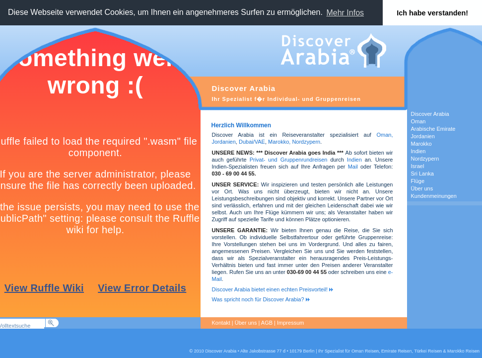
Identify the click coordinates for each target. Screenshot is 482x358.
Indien (354, 160)
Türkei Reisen (428, 351)
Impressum (290, 323)
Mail (354, 167)
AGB (267, 323)
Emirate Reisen (396, 351)
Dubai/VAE (252, 142)
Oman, (384, 135)
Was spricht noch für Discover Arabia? (261, 299)
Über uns (246, 323)
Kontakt (221, 323)
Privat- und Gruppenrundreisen (289, 160)
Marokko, (280, 142)
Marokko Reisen (463, 351)
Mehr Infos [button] (345, 12)
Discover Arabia (220, 351)
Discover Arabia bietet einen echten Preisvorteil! (273, 289)
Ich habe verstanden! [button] (432, 13)
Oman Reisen (365, 351)
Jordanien (224, 142)
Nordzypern (306, 142)
